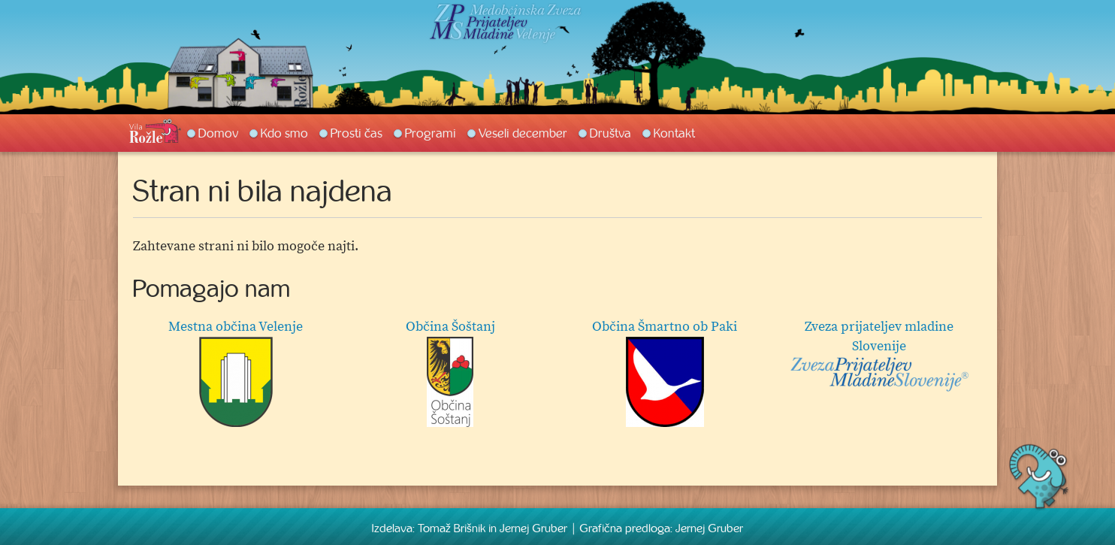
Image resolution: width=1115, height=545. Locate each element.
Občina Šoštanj (450, 372)
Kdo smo (284, 133)
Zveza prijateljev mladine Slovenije (879, 355)
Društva (610, 133)
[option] (557, 376)
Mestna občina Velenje (235, 372)
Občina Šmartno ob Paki (664, 372)
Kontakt (674, 133)
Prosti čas (356, 133)
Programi (430, 133)
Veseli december (523, 133)
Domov (218, 133)
